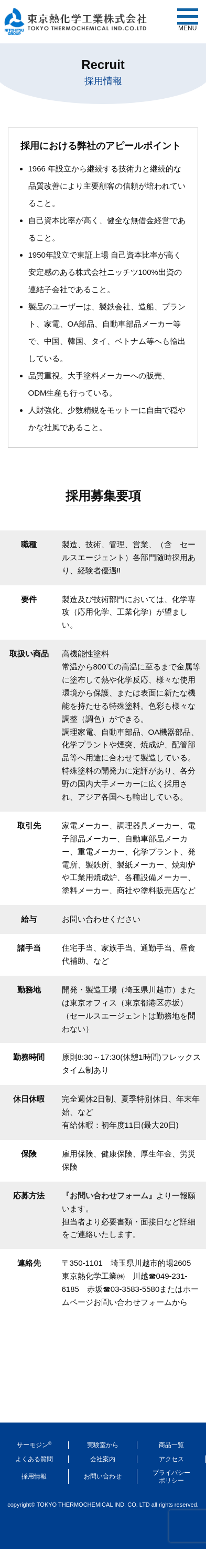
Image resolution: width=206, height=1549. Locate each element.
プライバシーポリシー (171, 1476)
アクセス (171, 1459)
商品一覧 (171, 1445)
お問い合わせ (103, 1476)
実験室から (102, 1445)
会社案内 (102, 1459)
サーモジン (34, 1445)
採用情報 (34, 1476)
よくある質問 (34, 1459)
